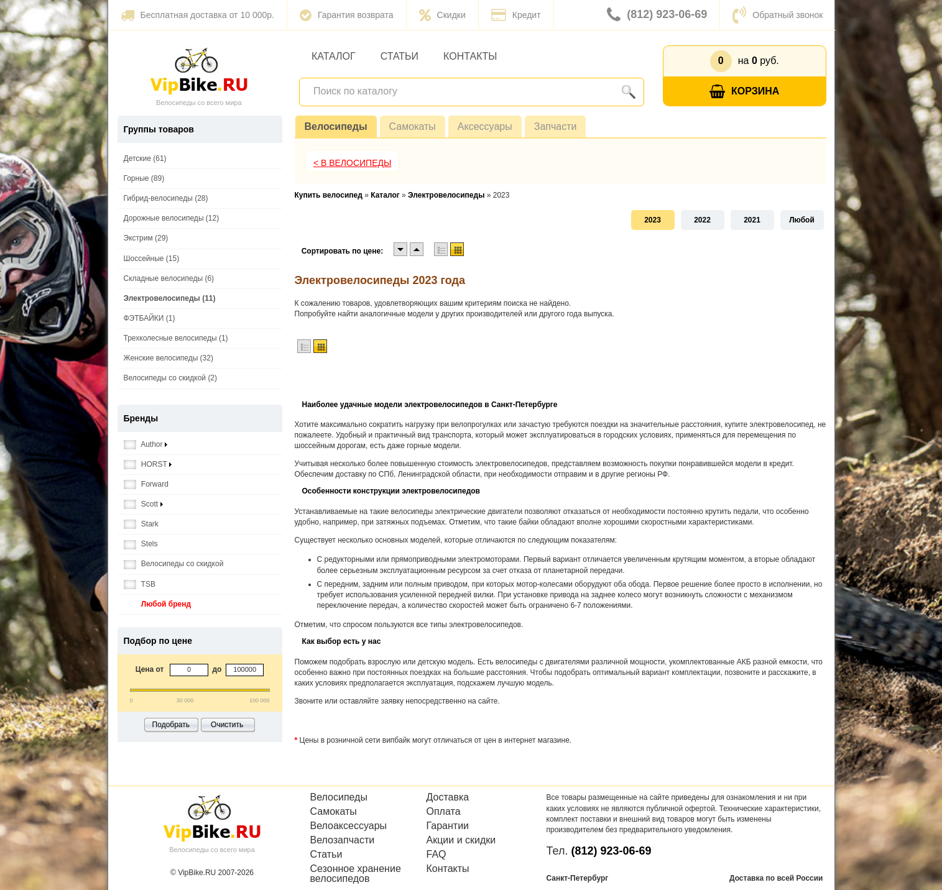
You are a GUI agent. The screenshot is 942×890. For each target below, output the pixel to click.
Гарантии (448, 826)
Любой (802, 220)
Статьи (399, 56)
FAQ (436, 855)
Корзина (744, 92)
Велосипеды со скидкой (174, 564)
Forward (146, 484)
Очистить (227, 724)
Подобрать (171, 724)
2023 (652, 220)
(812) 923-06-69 (657, 15)
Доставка (448, 797)
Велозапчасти (342, 840)
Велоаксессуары (348, 826)
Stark (141, 524)
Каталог (334, 56)
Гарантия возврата (347, 15)
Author (145, 444)
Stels (141, 544)
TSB (139, 584)
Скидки (442, 15)
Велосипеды (336, 126)
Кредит (516, 15)
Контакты (470, 56)
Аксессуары (485, 126)
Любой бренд (158, 604)
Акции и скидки (461, 840)
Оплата (444, 812)
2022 (702, 220)
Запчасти (555, 126)
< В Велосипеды (352, 163)
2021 (752, 220)
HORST (148, 464)
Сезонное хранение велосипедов (355, 874)
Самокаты (412, 126)
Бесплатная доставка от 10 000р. (197, 15)
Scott (143, 504)
